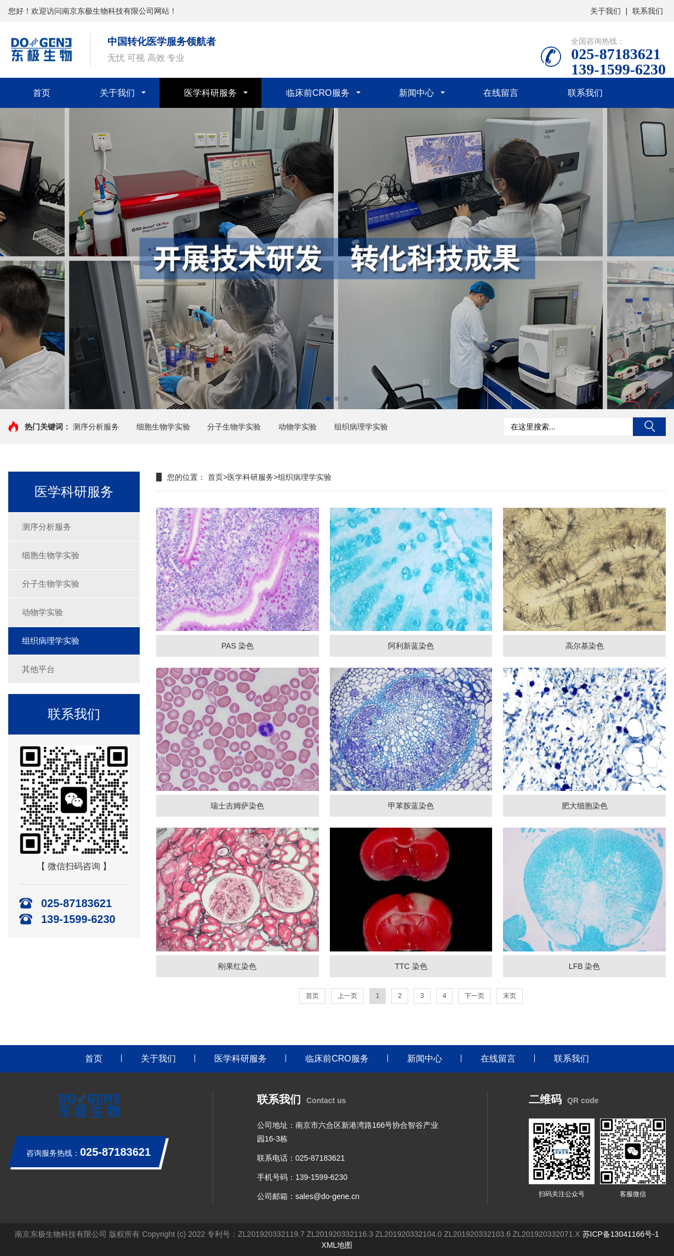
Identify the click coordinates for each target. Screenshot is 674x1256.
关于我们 (605, 11)
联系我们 (647, 11)
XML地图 (337, 1245)
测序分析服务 (96, 426)
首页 (41, 93)
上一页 (347, 996)
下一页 (474, 996)
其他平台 (38, 669)
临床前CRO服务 (318, 93)
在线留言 (500, 93)
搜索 (649, 426)
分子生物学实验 (234, 426)
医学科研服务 (210, 93)
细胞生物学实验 (163, 426)
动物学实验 (297, 426)
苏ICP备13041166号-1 (620, 1234)
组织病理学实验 (361, 426)
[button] (328, 399)
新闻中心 (416, 93)
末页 (509, 996)
